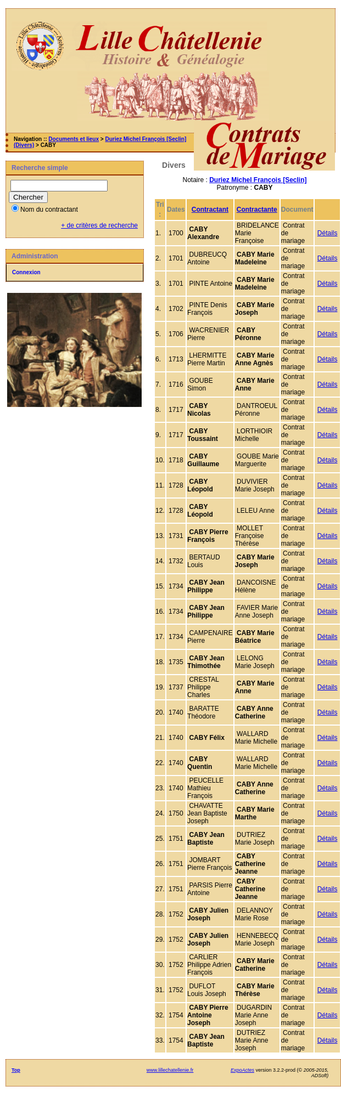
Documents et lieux (73, 139)
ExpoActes (242, 1070)
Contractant (210, 209)
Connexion (26, 272)
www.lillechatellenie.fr (170, 1070)
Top (16, 1070)
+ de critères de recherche (99, 225)
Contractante (257, 209)
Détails (327, 233)
